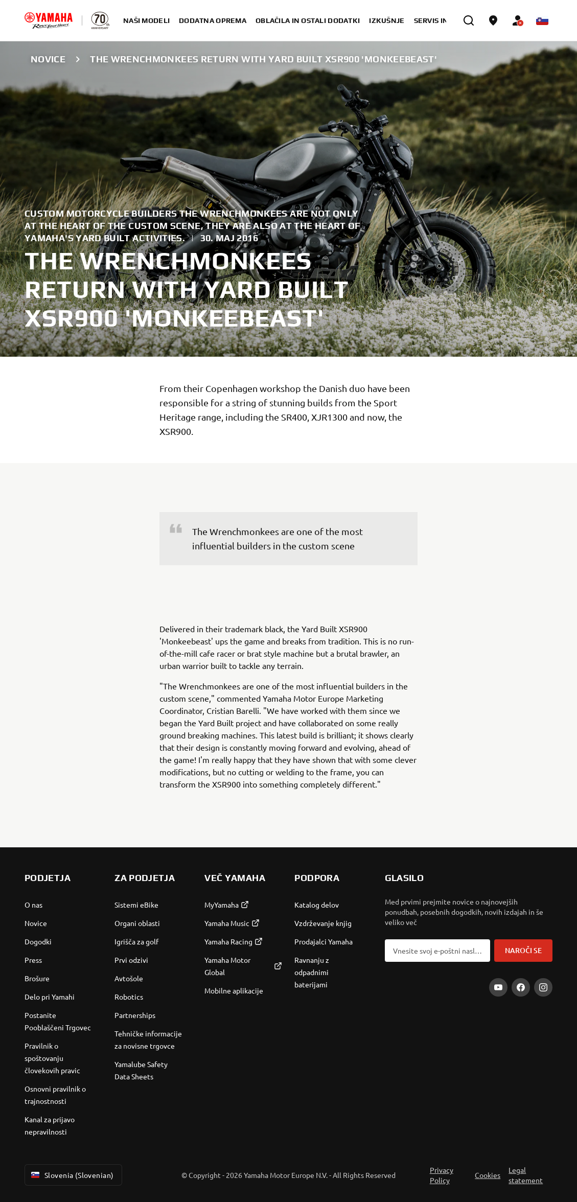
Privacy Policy (441, 1175)
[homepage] (49, 20)
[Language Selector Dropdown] (542, 20)
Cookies (487, 1175)
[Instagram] (543, 987)
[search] (468, 20)
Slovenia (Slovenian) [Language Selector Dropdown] (71, 1175)
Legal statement (526, 1175)
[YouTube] (498, 987)
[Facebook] (521, 987)
